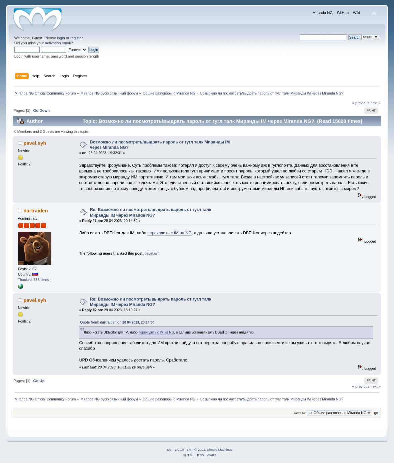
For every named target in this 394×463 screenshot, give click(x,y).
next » (375, 103)
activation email (58, 43)
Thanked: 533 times (33, 280)
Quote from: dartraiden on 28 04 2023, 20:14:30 (117, 322)
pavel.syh (34, 143)
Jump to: (300, 413)
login (61, 38)
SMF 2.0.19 (175, 449)
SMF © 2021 (196, 449)
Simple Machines (219, 449)
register (76, 38)
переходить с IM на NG (169, 233)
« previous (361, 103)
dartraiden (35, 210)
